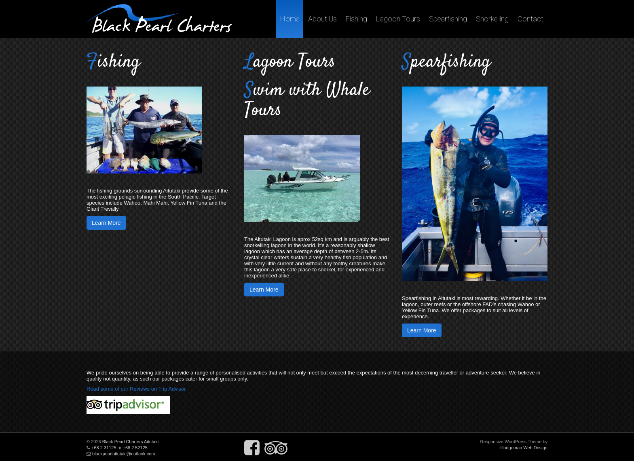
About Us (322, 19)
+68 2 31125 (103, 447)
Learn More (106, 223)
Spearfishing (448, 19)
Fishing (356, 19)
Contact (530, 19)
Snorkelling (492, 19)
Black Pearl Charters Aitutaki (130, 441)
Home (289, 19)
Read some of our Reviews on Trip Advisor (136, 389)
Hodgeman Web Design (523, 447)
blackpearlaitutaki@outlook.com (123, 453)
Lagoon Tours (398, 19)
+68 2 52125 (135, 447)
